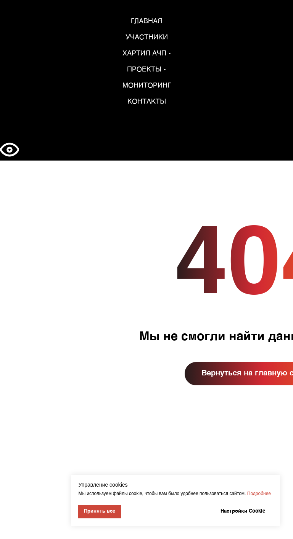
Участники (147, 37)
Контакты (146, 101)
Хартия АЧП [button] (144, 53)
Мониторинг (146, 85)
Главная (147, 21)
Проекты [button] (144, 69)
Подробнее (259, 493)
